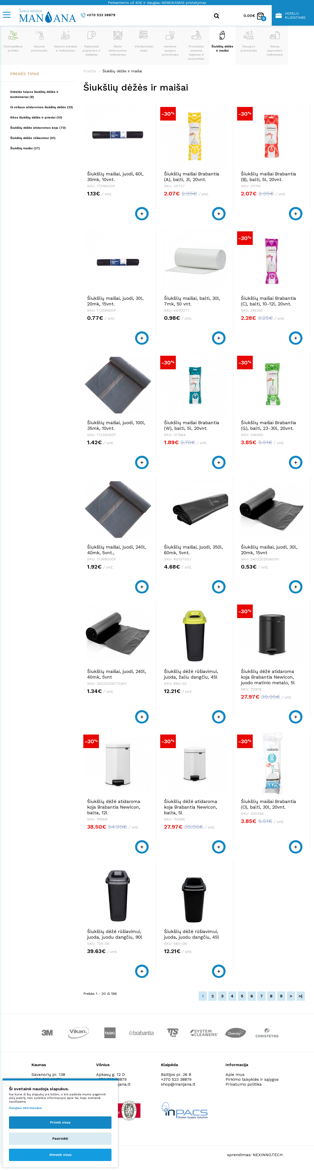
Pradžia (89, 71)
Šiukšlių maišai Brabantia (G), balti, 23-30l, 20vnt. (268, 425)
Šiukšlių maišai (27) (25, 148)
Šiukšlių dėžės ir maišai (222, 41)
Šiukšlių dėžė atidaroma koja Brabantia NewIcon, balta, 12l (113, 807)
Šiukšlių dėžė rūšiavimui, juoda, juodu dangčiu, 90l (114, 934)
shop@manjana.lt (178, 1084)
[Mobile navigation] (6, 15)
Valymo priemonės (39, 41)
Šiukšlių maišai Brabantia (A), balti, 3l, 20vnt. (191, 176)
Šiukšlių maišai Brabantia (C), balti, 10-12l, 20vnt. (268, 300)
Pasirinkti (60, 1139)
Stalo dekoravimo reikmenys (117, 43)
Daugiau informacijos (25, 1108)
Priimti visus (60, 1122)
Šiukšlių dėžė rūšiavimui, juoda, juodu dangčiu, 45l (191, 934)
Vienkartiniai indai (144, 41)
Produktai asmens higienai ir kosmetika (196, 46)
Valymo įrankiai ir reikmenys (65, 41)
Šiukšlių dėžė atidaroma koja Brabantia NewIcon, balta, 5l (190, 807)
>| (300, 996)
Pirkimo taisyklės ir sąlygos (252, 1079)
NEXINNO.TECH (268, 1154)
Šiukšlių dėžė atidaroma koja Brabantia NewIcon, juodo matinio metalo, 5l (268, 677)
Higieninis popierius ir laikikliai (91, 43)
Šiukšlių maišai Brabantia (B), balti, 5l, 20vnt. (268, 176)
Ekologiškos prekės (13, 41)
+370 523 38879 (98, 15)
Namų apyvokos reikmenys (275, 43)
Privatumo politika (244, 1084)
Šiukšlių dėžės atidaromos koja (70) (38, 128)
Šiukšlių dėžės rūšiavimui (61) (32, 138)
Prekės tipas (24, 73)
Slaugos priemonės (248, 41)
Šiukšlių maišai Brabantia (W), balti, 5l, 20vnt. (191, 425)
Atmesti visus (60, 1155)
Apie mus (235, 1074)
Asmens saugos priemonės (170, 43)
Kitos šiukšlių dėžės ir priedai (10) (36, 117)
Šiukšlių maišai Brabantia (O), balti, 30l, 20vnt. (268, 804)
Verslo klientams (291, 15)
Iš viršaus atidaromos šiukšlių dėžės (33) (41, 107)
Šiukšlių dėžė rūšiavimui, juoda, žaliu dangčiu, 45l (191, 674)
